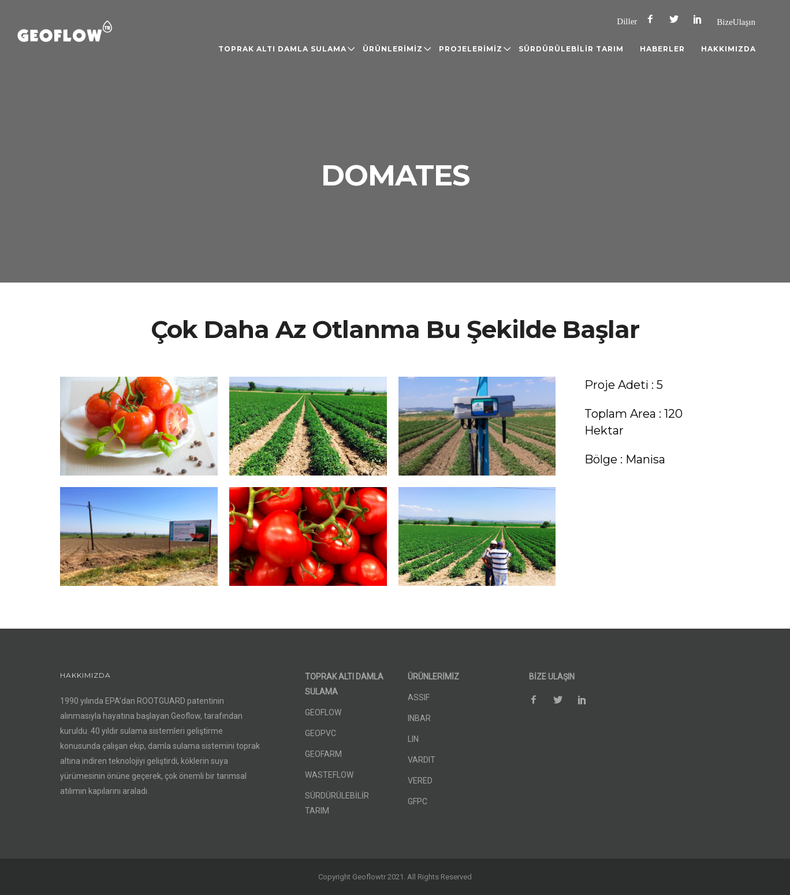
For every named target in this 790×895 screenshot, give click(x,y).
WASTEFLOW (329, 774)
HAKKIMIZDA (728, 48)
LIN (413, 739)
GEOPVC (320, 733)
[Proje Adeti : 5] (623, 385)
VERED (420, 780)
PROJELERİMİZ (470, 48)
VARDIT (421, 759)
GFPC (417, 801)
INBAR (419, 718)
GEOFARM (323, 754)
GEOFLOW (323, 712)
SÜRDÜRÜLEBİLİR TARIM (571, 48)
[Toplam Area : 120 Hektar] (651, 422)
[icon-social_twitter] (676, 19)
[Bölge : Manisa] (624, 459)
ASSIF (419, 697)
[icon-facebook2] (653, 19)
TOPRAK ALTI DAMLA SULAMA (282, 48)
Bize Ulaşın (736, 21)
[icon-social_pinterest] (700, 19)
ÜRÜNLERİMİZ (393, 48)
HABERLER (662, 48)
